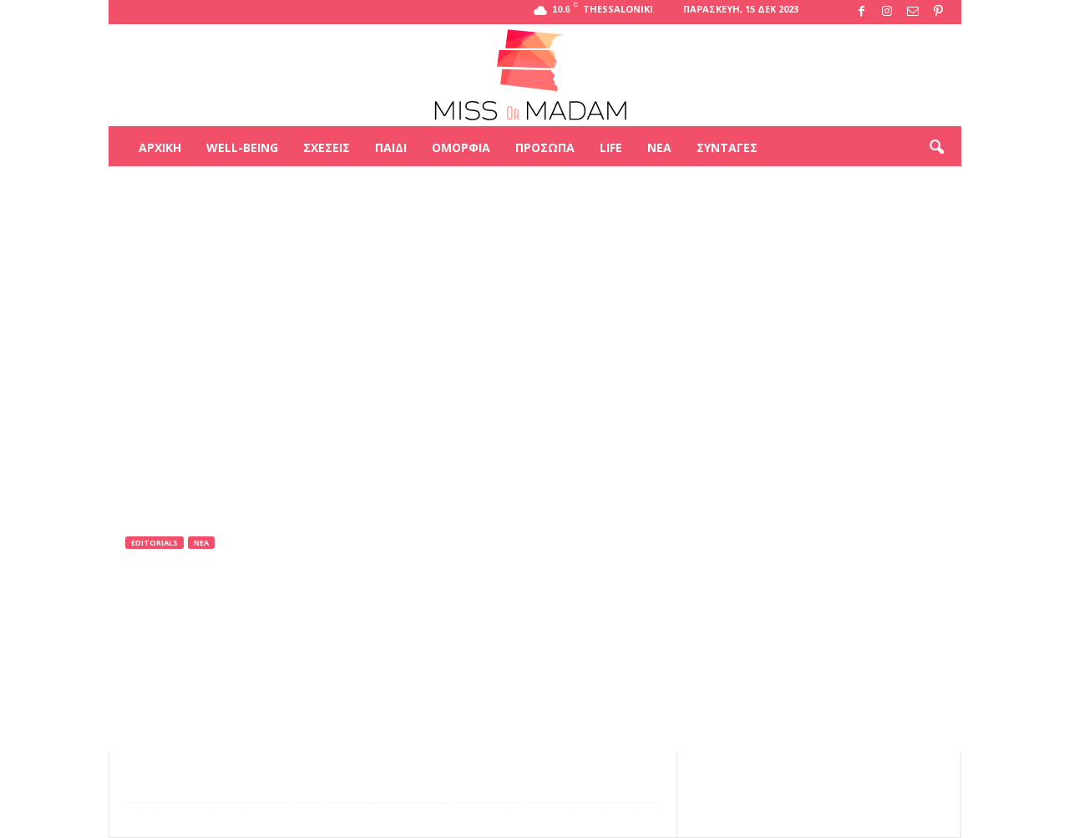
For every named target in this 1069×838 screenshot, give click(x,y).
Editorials (154, 542)
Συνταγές (727, 147)
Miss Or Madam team (197, 612)
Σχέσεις (326, 147)
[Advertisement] (534, 220)
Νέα (659, 147)
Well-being (242, 147)
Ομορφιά (461, 147)
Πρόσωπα (545, 147)
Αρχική (160, 147)
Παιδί (391, 147)
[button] (936, 148)
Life (611, 147)
